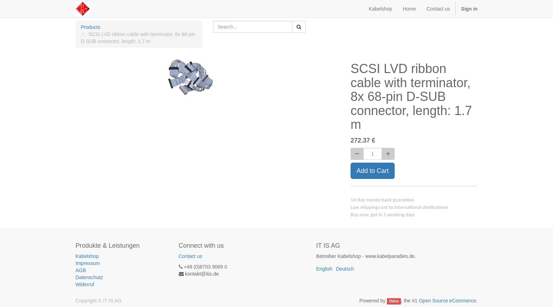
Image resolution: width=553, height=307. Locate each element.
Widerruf (84, 284)
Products (90, 27)
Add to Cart (373, 170)
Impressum (87, 263)
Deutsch (345, 269)
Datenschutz (89, 277)
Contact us (190, 256)
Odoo (394, 301)
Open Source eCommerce (447, 300)
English (324, 269)
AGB (80, 270)
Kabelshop (87, 256)
